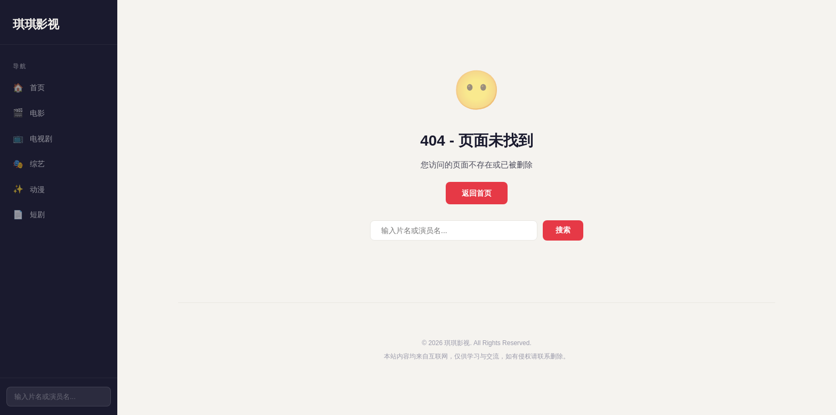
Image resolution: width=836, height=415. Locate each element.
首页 (29, 88)
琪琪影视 (36, 24)
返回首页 (477, 193)
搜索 (563, 230)
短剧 (29, 215)
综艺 (29, 164)
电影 (29, 113)
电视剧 (32, 139)
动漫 (29, 189)
